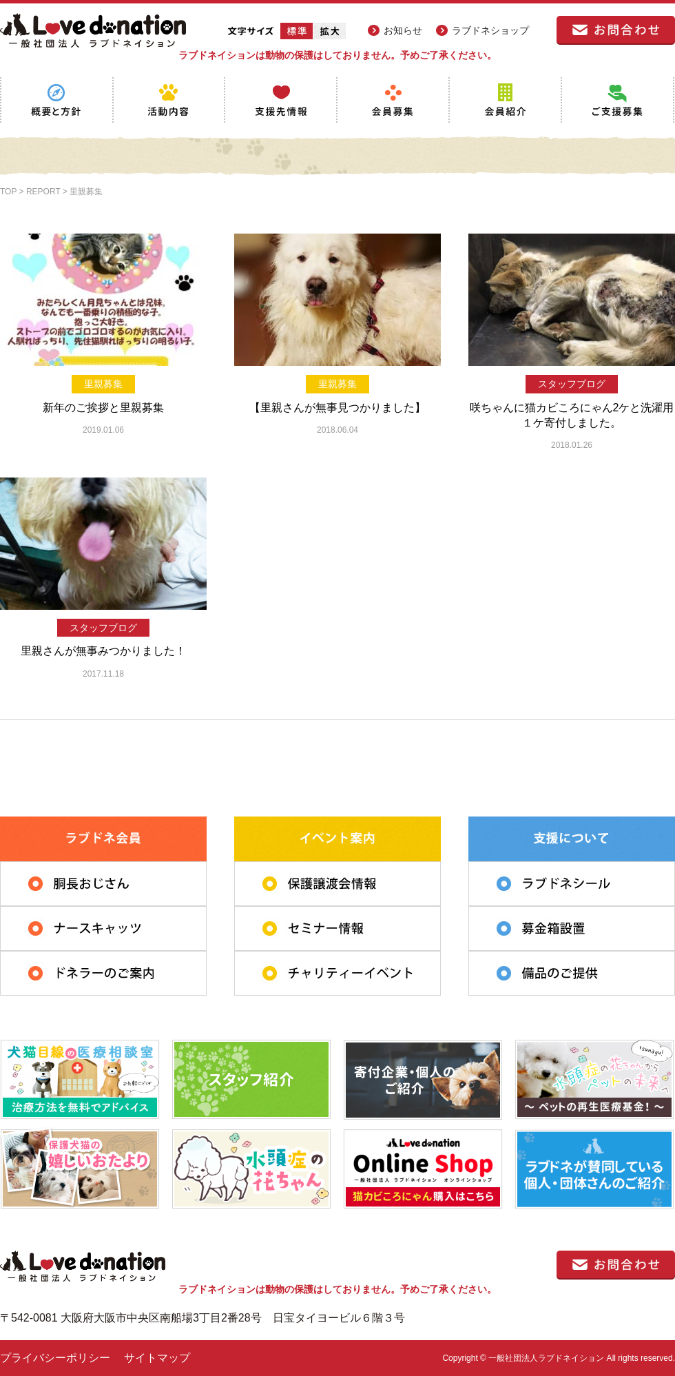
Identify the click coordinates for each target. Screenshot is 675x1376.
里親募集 (103, 383)
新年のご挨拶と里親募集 (103, 407)
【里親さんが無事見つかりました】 (337, 407)
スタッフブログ (571, 383)
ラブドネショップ (490, 30)
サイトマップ (157, 1358)
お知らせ (403, 30)
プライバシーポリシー (55, 1358)
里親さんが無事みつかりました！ (103, 651)
